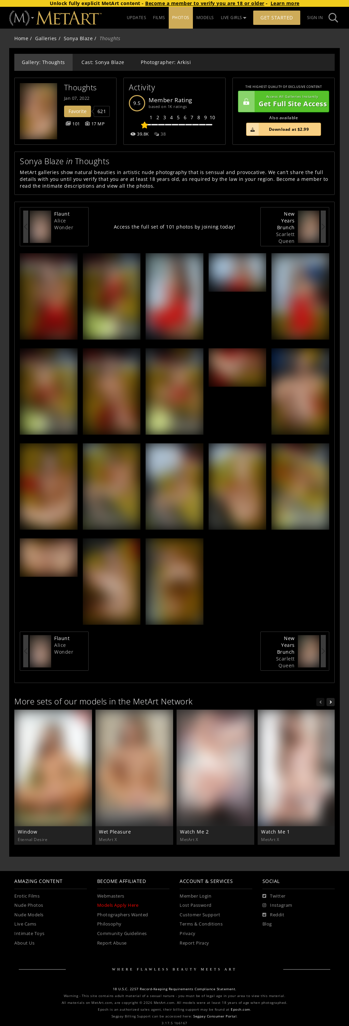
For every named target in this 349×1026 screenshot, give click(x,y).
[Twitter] (274, 896)
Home (21, 38)
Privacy (188, 933)
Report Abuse (112, 943)
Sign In (315, 17)
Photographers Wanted (122, 915)
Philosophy (109, 924)
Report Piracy (194, 943)
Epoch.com (240, 1009)
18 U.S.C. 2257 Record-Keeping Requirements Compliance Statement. (175, 989)
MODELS (205, 17)
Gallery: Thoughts (43, 62)
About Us (24, 943)
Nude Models (29, 915)
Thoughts (80, 87)
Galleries (46, 38)
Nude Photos (28, 905)
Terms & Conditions (201, 924)
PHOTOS (180, 17)
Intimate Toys (29, 933)
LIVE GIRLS (234, 17)
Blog (267, 924)
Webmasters (110, 896)
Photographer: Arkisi (166, 62)
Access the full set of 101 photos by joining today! (175, 226)
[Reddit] (273, 915)
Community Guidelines (122, 933)
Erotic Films (27, 896)
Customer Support (200, 915)
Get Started (276, 17)
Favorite (78, 111)
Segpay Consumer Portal (215, 1016)
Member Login (195, 896)
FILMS (159, 17)
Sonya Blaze (78, 38)
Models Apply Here (118, 905)
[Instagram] (277, 905)
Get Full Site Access (282, 101)
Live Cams (25, 924)
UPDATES (137, 17)
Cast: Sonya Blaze (102, 62)
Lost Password (196, 905)
